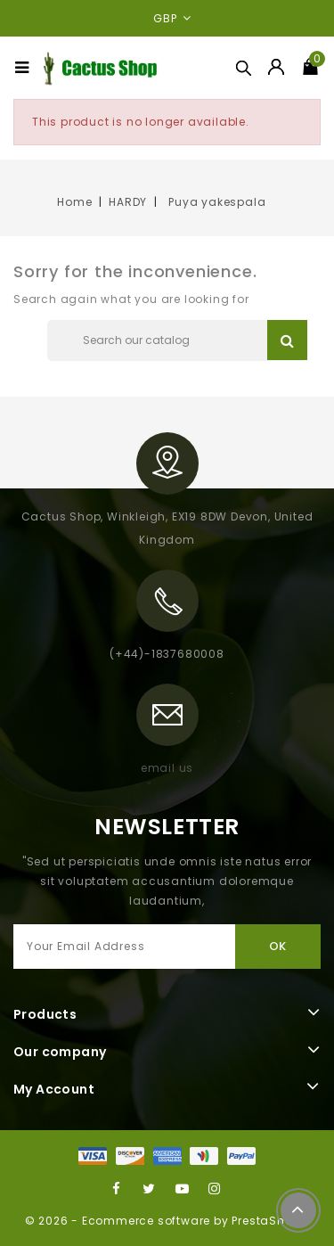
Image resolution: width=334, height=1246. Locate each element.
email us (167, 767)
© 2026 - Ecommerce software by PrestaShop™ (167, 1220)
